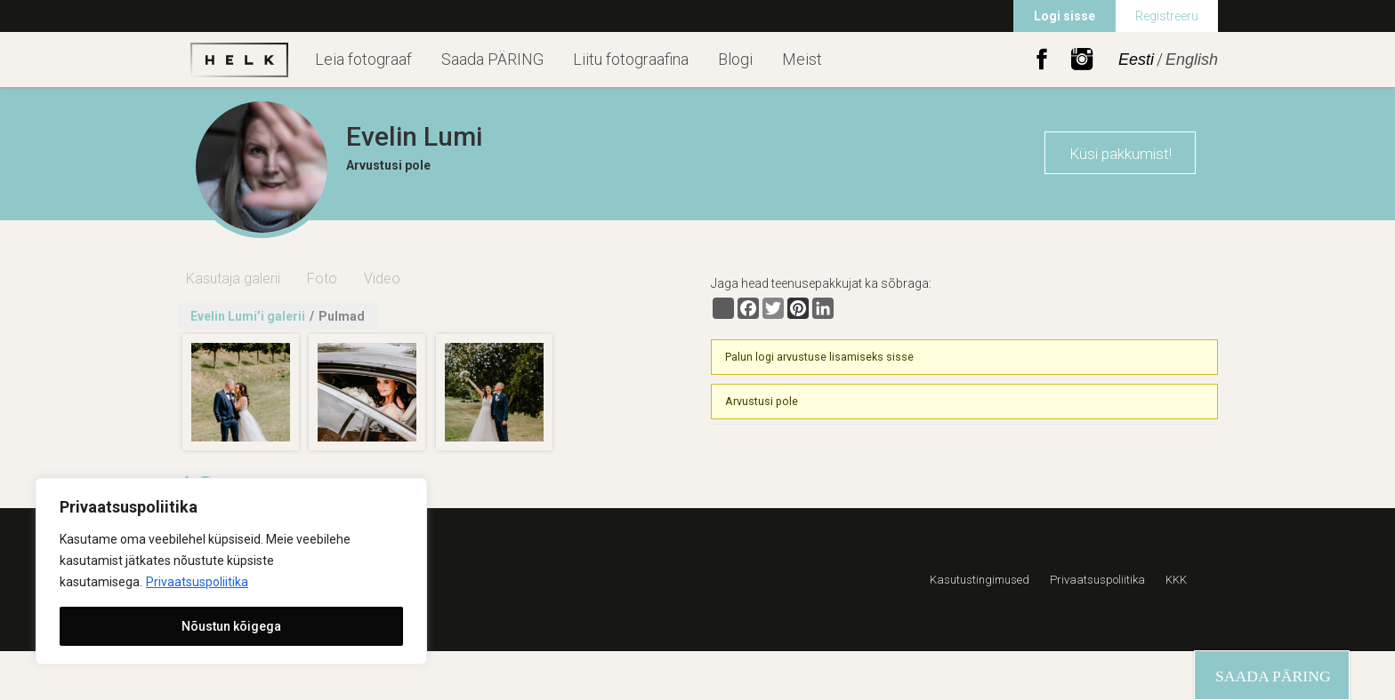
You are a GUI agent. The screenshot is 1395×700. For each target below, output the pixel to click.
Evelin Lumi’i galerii (247, 316)
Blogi (735, 59)
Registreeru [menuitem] (1166, 16)
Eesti (1136, 59)
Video (382, 278)
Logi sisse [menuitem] (1064, 16)
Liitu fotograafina (631, 59)
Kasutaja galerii (233, 278)
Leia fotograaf (363, 59)
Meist (802, 59)
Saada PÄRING (492, 59)
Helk (239, 59)
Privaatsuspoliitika (197, 582)
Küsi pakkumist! (1120, 154)
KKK (1176, 579)
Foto (322, 278)
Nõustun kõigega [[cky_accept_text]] (231, 626)
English (1191, 59)
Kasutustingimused (979, 579)
